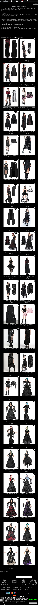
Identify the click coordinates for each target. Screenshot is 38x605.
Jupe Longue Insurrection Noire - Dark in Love (11, 108)
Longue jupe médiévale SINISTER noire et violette (27, 566)
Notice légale (3, 590)
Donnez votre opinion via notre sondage (27, 593)
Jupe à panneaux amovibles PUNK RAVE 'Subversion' (27, 349)
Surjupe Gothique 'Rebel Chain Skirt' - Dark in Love (11, 180)
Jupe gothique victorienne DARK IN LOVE (11, 301)
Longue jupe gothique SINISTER (27, 396)
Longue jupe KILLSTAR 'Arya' (11, 324)
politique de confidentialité (6, 604)
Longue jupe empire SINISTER (27, 493)
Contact (26, 589)
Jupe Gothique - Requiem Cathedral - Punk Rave (11, 59)
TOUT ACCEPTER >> (33, 599)
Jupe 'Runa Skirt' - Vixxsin (27, 155)
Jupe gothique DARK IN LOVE (27, 227)
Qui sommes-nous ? (17, 587)
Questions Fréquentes (17, 590)
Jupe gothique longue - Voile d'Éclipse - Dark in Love (11, 84)
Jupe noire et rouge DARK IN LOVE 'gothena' (11, 253)
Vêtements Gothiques (3, 37)
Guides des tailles (28, 587)
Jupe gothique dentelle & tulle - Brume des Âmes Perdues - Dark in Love (27, 84)
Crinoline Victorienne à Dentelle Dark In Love (27, 204)
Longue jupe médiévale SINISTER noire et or (11, 566)
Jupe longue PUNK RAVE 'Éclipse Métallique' (11, 349)
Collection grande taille (27, 301)
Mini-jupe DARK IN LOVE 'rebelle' (11, 396)
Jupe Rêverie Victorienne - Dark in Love (11, 131)
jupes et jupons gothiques (19, 37)
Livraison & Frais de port (5, 587)
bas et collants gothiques (25, 30)
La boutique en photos (17, 589)
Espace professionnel (29, 590)
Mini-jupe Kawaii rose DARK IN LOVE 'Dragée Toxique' (27, 325)
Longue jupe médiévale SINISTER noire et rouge (11, 542)
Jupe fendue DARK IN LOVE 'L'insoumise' (11, 204)
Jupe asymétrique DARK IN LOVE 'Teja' (11, 276)
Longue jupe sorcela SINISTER (27, 469)
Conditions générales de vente (6, 589)
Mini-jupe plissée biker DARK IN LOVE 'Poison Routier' (11, 156)
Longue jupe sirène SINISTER (27, 421)
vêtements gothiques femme (11, 37)
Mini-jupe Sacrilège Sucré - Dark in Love (27, 107)
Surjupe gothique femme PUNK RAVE (11, 227)
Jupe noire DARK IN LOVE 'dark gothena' (27, 252)
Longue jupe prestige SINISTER (11, 493)
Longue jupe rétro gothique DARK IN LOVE (27, 277)
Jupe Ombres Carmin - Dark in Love (27, 131)
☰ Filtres (35, 3)
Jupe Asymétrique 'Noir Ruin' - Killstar (27, 179)
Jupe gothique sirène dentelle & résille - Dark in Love (27, 59)
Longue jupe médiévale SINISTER (27, 541)
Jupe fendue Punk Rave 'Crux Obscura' (11, 372)
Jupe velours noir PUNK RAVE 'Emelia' (27, 300)
